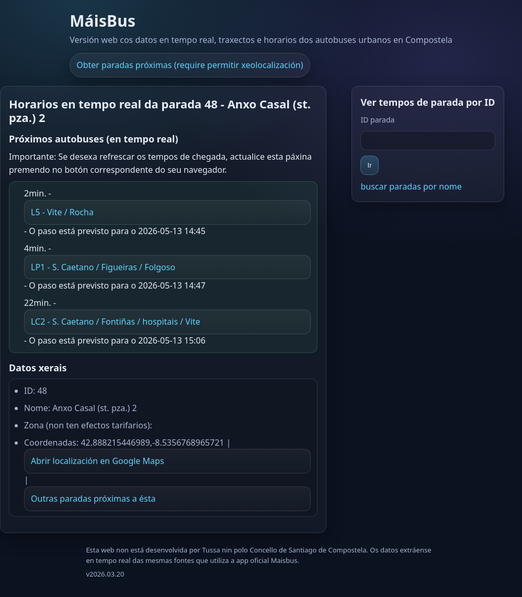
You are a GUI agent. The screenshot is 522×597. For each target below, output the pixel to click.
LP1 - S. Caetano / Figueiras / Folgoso (103, 267)
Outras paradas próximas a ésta (93, 498)
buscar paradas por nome (410, 186)
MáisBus (102, 20)
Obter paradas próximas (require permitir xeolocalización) (189, 65)
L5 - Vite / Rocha (62, 212)
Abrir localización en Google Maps (97, 461)
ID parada (377, 120)
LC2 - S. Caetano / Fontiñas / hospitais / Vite (115, 321)
